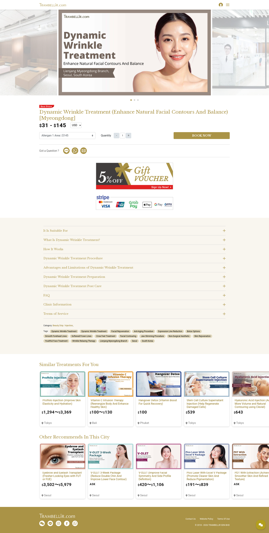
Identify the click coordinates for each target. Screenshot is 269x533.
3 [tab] (138, 100)
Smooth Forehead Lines (56, 336)
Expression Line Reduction (170, 331)
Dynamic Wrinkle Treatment (64, 331)
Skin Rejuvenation (202, 336)
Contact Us (191, 519)
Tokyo (48, 423)
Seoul (134, 341)
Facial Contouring (128, 336)
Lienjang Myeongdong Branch (113, 341)
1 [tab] (131, 100)
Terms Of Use (223, 519)
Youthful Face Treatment (56, 341)
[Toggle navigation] (228, 5)
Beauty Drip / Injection (63, 325)
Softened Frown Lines (81, 336)
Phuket (144, 423)
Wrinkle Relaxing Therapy (83, 341)
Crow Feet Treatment (105, 336)
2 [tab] (134, 100)
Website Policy (206, 519)
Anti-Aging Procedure (143, 331)
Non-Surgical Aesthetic (179, 336)
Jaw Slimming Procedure (152, 336)
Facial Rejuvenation (120, 331)
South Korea (147, 341)
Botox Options (193, 331)
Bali (94, 423)
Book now (201, 135)
